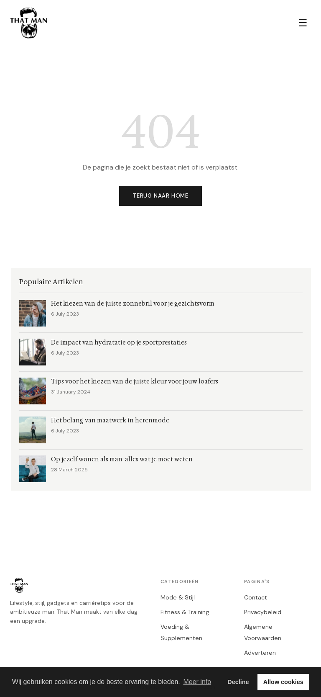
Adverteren (260, 652)
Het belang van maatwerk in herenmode (110, 420)
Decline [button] (238, 682)
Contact (255, 597)
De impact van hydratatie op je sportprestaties (119, 343)
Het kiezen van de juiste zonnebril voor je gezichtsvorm (132, 304)
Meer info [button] (197, 681)
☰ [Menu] (303, 22)
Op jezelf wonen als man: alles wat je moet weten (122, 459)
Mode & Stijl (177, 597)
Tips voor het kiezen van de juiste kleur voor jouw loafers (134, 382)
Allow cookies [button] (283, 682)
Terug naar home (160, 195)
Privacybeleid (262, 612)
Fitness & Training (184, 612)
